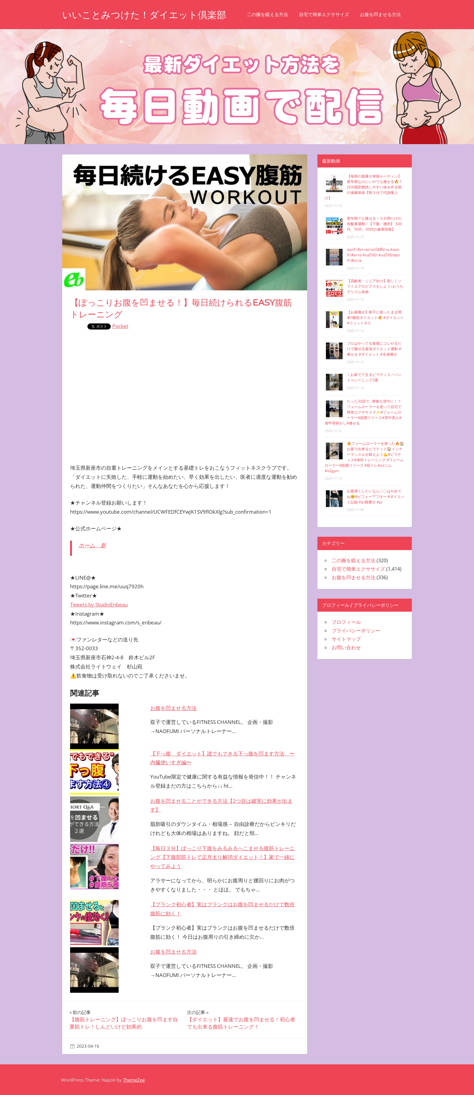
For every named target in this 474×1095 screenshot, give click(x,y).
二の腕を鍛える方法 (272, 14)
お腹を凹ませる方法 (385, 14)
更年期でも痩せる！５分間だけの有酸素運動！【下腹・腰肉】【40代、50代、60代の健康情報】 (374, 224)
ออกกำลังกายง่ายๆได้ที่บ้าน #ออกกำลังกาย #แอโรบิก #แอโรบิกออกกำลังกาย (373, 255)
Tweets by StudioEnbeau (99, 604)
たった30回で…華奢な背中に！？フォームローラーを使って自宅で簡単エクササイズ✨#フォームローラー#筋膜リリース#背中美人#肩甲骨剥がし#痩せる (363, 412)
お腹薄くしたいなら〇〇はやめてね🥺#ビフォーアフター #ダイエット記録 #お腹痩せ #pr (376, 496)
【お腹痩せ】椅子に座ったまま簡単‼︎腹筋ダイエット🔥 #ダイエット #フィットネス (375, 317)
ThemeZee (134, 1080)
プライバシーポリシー (356, 630)
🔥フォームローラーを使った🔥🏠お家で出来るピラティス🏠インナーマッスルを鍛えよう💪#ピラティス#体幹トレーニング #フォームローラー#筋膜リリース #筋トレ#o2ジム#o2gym (364, 457)
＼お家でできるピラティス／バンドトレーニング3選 (374, 377)
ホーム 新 (92, 545)
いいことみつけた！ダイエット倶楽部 (146, 15)
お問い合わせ (346, 647)
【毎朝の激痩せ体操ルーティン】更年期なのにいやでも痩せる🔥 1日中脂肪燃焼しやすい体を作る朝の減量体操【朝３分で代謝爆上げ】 (363, 187)
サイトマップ (346, 639)
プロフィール (346, 622)
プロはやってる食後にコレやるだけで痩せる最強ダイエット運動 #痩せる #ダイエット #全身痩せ (374, 349)
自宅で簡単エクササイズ (329, 14)
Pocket (120, 326)
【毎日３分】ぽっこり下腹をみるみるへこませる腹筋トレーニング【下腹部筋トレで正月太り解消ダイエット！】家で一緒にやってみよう (222, 857)
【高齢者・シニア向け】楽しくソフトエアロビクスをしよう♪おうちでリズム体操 (375, 286)
